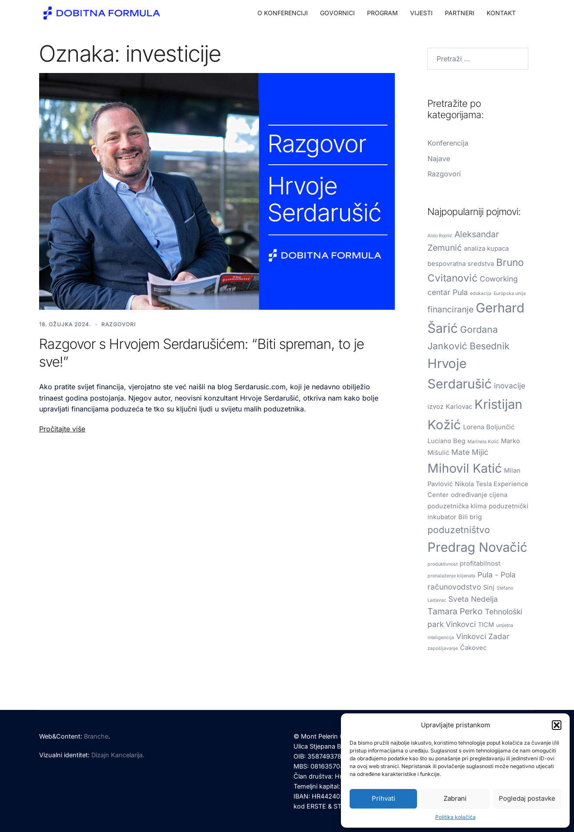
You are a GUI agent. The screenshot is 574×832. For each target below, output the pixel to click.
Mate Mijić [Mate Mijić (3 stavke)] (469, 452)
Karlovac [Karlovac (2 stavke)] (459, 407)
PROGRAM (382, 13)
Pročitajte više (62, 428)
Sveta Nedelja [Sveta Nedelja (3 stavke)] (473, 598)
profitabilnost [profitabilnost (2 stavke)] (480, 563)
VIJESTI (421, 13)
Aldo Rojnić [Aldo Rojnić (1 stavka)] (439, 236)
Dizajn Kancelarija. (117, 755)
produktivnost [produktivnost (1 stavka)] (442, 564)
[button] (556, 725)
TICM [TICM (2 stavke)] (486, 625)
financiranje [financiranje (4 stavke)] (450, 309)
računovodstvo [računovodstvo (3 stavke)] (454, 586)
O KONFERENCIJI (282, 13)
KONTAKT (501, 13)
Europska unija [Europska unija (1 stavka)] (510, 293)
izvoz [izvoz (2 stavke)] (435, 407)
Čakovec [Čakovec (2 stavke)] (473, 648)
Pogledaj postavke (527, 798)
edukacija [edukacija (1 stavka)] (480, 293)
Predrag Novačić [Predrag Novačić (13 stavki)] (477, 547)
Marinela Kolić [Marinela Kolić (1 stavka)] (483, 441)
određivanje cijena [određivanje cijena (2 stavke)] (479, 495)
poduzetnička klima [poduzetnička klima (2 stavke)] (457, 506)
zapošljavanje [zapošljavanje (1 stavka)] (442, 648)
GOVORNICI (337, 13)
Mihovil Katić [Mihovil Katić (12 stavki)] (464, 468)
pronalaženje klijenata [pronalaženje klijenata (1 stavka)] (451, 576)
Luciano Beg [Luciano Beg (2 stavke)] (446, 441)
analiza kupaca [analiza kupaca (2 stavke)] (486, 248)
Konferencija (447, 143)
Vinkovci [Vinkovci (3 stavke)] (471, 636)
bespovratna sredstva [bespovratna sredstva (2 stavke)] (460, 264)
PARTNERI (459, 13)
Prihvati (383, 798)
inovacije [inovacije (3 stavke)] (509, 385)
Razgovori (118, 324)
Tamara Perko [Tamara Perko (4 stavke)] (455, 611)
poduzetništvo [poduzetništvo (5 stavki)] (458, 529)
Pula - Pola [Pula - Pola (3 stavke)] (496, 574)
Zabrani (455, 798)
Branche (96, 736)
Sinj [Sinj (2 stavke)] (488, 587)
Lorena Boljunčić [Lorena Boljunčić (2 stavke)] (488, 427)
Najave (438, 158)
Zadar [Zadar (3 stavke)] (499, 636)
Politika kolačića (455, 817)
